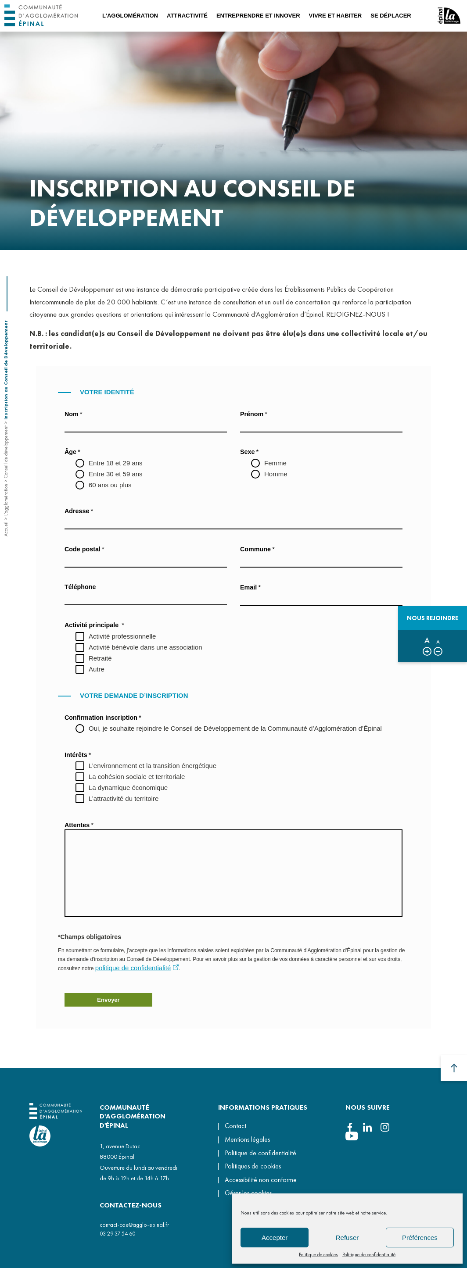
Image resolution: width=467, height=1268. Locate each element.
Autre (96, 669)
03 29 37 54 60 (117, 1233)
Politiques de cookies (253, 1166)
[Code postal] (146, 561)
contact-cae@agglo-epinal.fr (134, 1225)
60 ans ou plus (110, 485)
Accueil (6, 528)
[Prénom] (321, 425)
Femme (275, 463)
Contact (235, 1126)
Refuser (347, 1237)
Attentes (79, 825)
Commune (257, 549)
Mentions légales (247, 1139)
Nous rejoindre (432, 618)
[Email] (321, 599)
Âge (72, 451)
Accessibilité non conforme (261, 1179)
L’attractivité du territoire (123, 798)
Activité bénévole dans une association (145, 647)
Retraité (100, 658)
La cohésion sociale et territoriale (137, 776)
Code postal (84, 549)
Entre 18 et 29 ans (116, 463)
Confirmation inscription (103, 717)
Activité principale (94, 625)
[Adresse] (233, 522)
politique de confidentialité (133, 968)
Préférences (420, 1237)
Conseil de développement (6, 451)
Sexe (249, 451)
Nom (74, 414)
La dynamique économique (128, 787)
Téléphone (80, 586)
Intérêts (78, 754)
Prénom (253, 414)
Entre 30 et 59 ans (116, 474)
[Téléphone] (146, 598)
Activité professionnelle (122, 636)
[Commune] (321, 561)
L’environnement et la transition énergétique (152, 765)
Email (250, 587)
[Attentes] (233, 873)
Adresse (79, 510)
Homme (275, 474)
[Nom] (146, 425)
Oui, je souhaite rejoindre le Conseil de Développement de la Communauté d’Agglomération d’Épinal (235, 728)
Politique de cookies (318, 1254)
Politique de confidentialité (368, 1254)
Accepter (274, 1237)
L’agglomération (6, 500)
